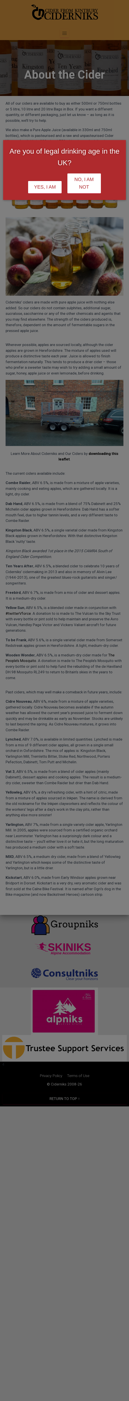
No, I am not (84, 183)
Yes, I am (45, 187)
